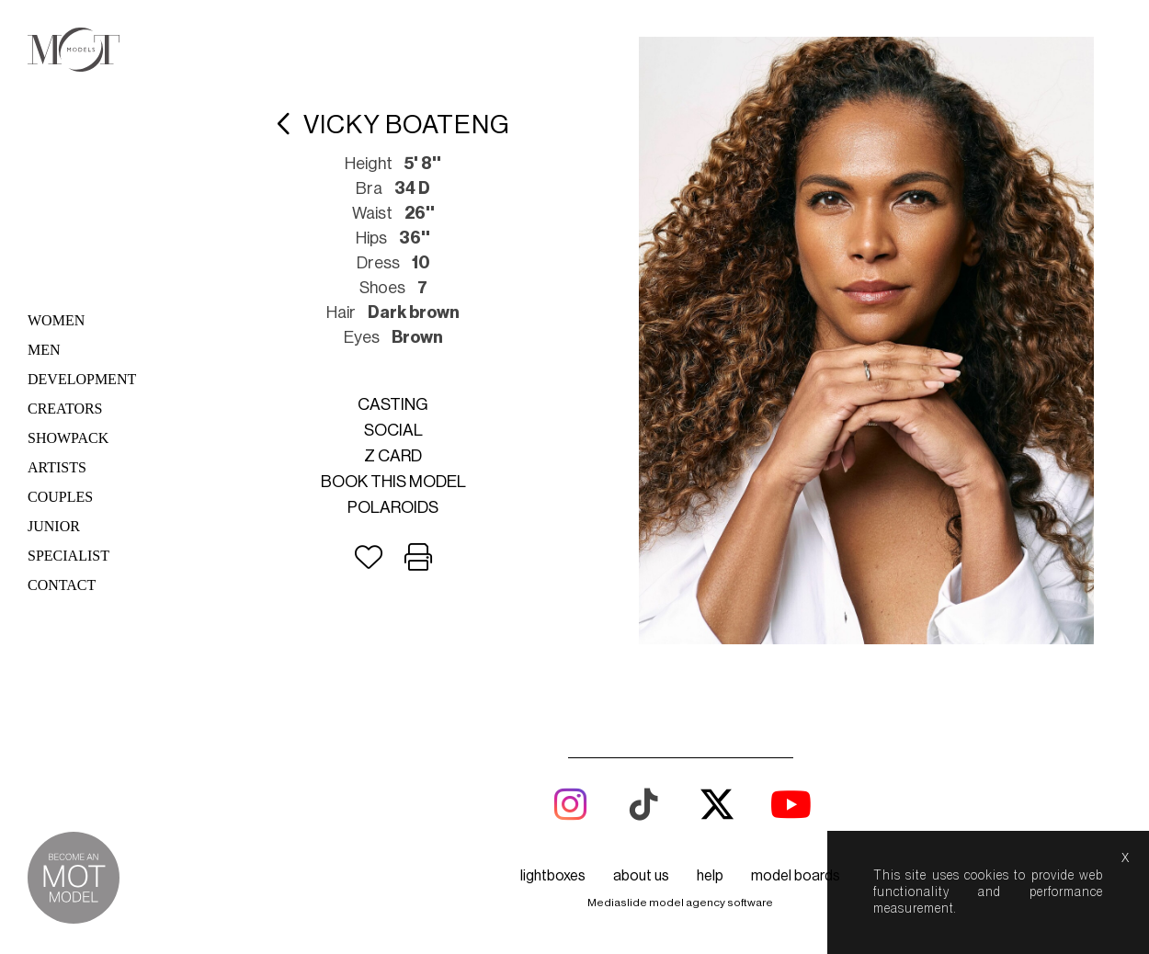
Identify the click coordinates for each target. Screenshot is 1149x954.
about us (641, 876)
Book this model (393, 481)
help (710, 876)
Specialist (68, 555)
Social (393, 430)
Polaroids (392, 507)
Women (56, 320)
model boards (795, 876)
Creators (65, 408)
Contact (62, 585)
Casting (393, 404)
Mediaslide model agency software (680, 902)
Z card (393, 456)
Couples (60, 497)
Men (44, 350)
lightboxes (553, 876)
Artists (57, 467)
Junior (54, 526)
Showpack (68, 438)
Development (82, 379)
